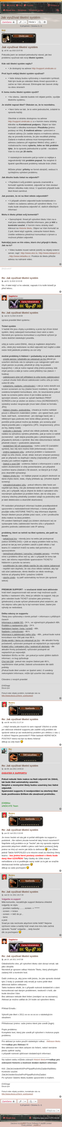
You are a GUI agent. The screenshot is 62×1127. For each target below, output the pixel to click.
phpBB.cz (37, 1125)
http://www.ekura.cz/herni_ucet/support (17, 696)
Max (10, 749)
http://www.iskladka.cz (19, 256)
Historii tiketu (40, 1059)
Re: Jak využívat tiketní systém (20, 278)
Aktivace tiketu (53, 1041)
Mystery (12, 703)
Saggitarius (13, 296)
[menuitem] (10, 5)
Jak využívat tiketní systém (20, 17)
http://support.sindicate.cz (44, 68)
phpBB (22, 1123)
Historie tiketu (25, 228)
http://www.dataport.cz (49, 253)
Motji (3, 30)
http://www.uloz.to (29, 253)
